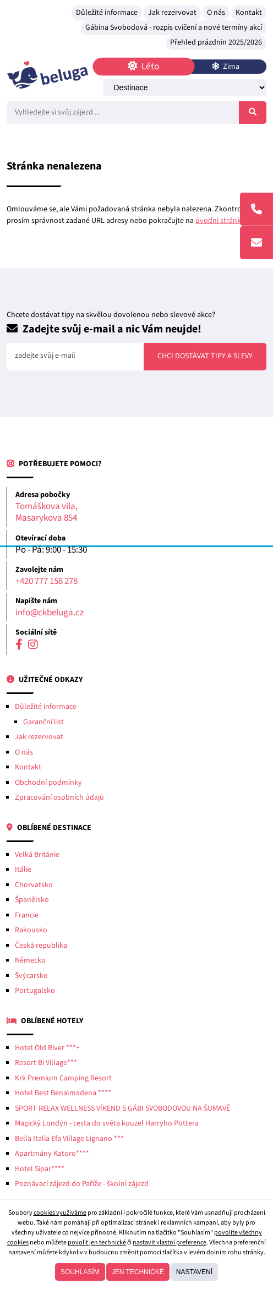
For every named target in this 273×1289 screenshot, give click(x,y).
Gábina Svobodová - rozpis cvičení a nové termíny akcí (173, 27)
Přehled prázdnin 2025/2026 (216, 42)
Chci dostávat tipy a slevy (205, 356)
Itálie (23, 869)
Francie (27, 915)
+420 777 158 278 (46, 581)
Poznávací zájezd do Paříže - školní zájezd (82, 1183)
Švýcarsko (31, 975)
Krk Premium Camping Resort (63, 1078)
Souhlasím (80, 1272)
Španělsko (32, 899)
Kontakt (249, 12)
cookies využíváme (60, 1212)
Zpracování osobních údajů (59, 797)
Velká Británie (37, 854)
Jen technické (138, 1272)
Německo (30, 960)
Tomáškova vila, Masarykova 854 (46, 513)
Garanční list (43, 722)
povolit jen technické (97, 1242)
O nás (216, 12)
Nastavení (194, 1272)
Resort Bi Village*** (46, 1062)
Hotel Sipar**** (39, 1169)
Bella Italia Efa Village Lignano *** (69, 1138)
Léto (144, 66)
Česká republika (41, 945)
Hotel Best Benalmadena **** (63, 1093)
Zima (225, 66)
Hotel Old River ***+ (47, 1047)
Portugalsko (35, 990)
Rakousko (31, 930)
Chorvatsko (34, 885)
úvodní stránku (220, 220)
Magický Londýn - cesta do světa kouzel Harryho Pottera (107, 1123)
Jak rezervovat (172, 12)
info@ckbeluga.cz (49, 613)
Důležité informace (107, 12)
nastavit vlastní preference (169, 1242)
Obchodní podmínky (48, 782)
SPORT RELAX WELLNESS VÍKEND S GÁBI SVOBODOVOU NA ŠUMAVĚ (122, 1108)
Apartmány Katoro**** (52, 1153)
